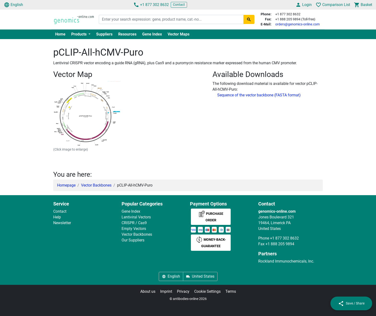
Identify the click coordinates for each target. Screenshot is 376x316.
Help (57, 217)
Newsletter (62, 223)
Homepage (66, 185)
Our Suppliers (133, 240)
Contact (179, 4)
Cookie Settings (207, 291)
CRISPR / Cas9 (134, 223)
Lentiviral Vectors (136, 217)
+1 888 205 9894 (279, 244)
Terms (230, 291)
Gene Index (152, 34)
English (13, 5)
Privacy (183, 291)
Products (79, 34)
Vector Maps (178, 34)
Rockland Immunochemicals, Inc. (286, 261)
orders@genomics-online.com (297, 24)
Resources (127, 34)
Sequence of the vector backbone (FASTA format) (259, 95)
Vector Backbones (96, 185)
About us (147, 291)
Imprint (166, 291)
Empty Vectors (134, 228)
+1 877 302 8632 (151, 5)
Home (60, 34)
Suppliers (104, 34)
